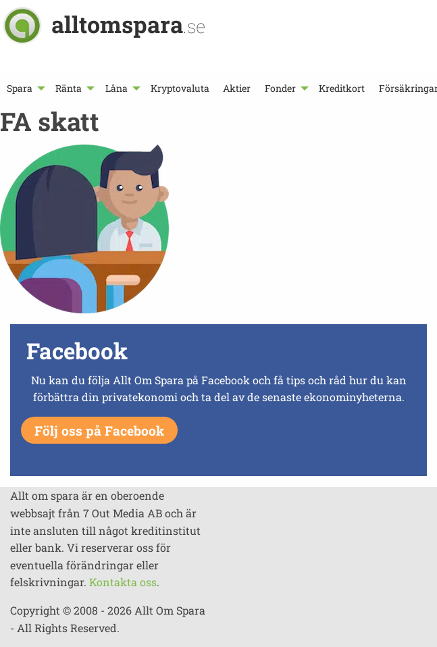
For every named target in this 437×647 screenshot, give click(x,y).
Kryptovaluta (180, 88)
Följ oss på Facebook (99, 430)
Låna (116, 88)
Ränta (68, 88)
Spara (19, 88)
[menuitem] (24, 88)
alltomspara (128, 24)
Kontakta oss (123, 582)
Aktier (237, 88)
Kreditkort (342, 88)
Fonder (280, 88)
